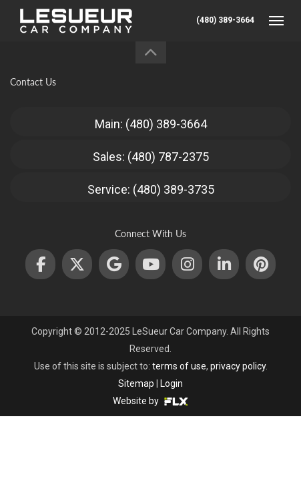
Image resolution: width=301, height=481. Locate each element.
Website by (150, 400)
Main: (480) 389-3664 (151, 124)
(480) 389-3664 (225, 20)
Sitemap (136, 383)
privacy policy (238, 366)
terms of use (179, 366)
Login (171, 383)
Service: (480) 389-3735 (150, 189)
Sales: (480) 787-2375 (151, 157)
